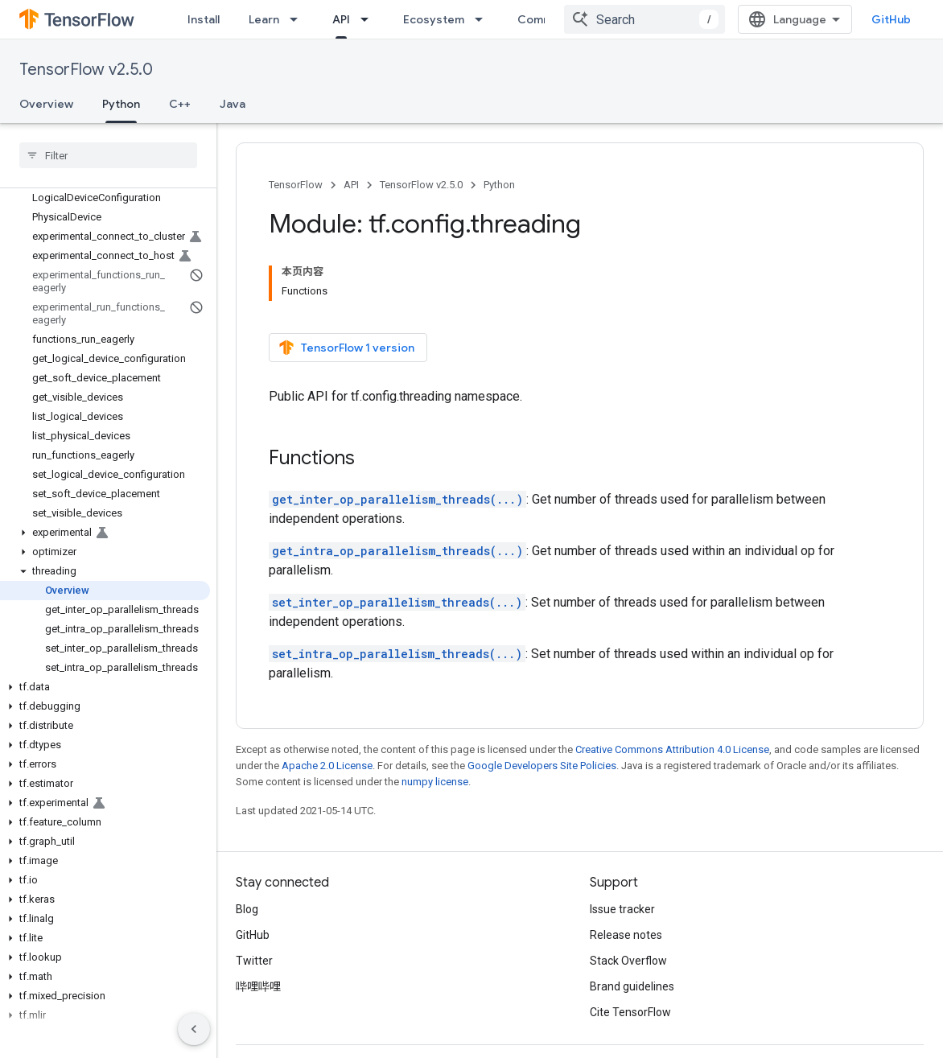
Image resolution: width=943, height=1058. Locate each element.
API (351, 185)
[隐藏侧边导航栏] (194, 1029)
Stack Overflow (628, 906)
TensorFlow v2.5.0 (86, 70)
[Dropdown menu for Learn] (298, 19)
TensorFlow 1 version (346, 293)
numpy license (434, 727)
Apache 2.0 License (327, 711)
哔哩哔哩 (258, 931)
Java (232, 104)
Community (548, 19)
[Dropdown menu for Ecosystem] (483, 19)
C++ (180, 104)
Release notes (626, 880)
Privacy (302, 1024)
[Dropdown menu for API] (369, 19)
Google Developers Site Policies (541, 711)
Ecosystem (433, 19)
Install (203, 19)
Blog (247, 854)
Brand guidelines (632, 931)
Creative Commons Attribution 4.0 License (672, 695)
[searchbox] (108, 155)
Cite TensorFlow (630, 957)
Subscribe (749, 1024)
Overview (46, 104)
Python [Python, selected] (121, 104)
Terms (252, 1024)
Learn (264, 19)
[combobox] (644, 19)
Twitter (254, 906)
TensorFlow (296, 185)
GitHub (891, 19)
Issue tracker (622, 854)
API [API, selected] (341, 19)
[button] (105, 532)
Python (499, 185)
